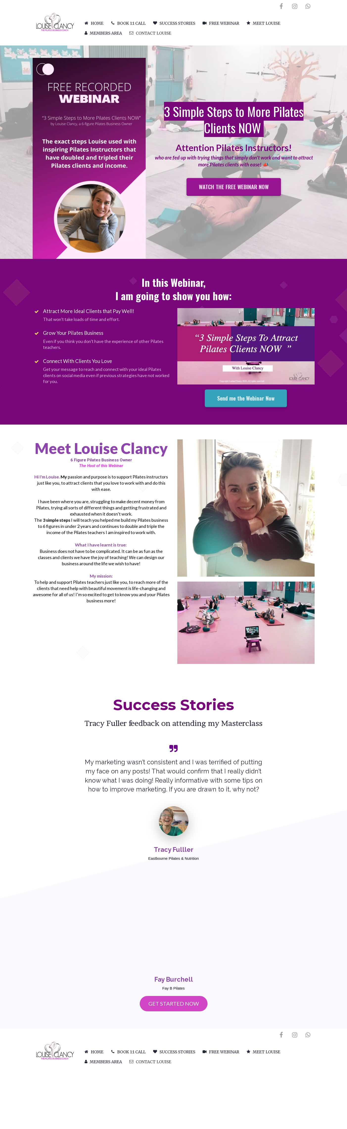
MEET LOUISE (263, 23)
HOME (94, 23)
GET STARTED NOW (173, 1003)
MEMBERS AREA (103, 33)
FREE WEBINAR (221, 23)
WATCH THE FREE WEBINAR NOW (234, 187)
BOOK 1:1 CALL (128, 23)
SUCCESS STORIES (174, 23)
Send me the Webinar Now (246, 398)
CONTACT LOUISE (150, 33)
